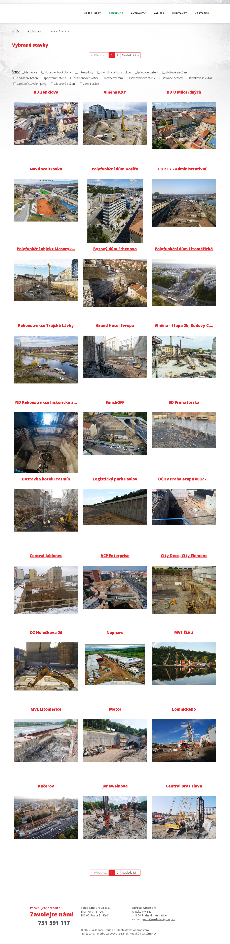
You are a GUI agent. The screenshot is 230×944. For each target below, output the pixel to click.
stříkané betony (172, 78)
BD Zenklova (46, 92)
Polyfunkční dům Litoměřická (184, 248)
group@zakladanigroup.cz (158, 919)
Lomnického (184, 709)
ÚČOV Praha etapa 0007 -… (183, 479)
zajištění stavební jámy (31, 84)
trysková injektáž (201, 78)
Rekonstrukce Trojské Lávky (46, 325)
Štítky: (16, 72)
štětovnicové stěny (142, 78)
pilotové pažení (148, 72)
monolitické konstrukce (116, 72)
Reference (116, 13)
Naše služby (92, 13)
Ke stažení (202, 13)
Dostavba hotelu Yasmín (46, 479)
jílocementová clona (58, 72)
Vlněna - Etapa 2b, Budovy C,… (184, 325)
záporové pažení (64, 84)
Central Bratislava (184, 786)
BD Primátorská (183, 402)
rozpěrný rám (114, 78)
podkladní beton (27, 78)
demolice (31, 72)
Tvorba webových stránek (112, 933)
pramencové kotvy (86, 78)
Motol (115, 709)
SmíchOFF (115, 402)
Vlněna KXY (115, 92)
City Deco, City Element (184, 555)
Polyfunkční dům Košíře (115, 169)
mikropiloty (86, 72)
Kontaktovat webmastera (133, 930)
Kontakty (179, 13)
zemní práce (91, 84)
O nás (33, 14)
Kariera (159, 13)
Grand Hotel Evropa (115, 325)
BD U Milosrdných (184, 92)
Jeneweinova (115, 786)
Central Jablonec (46, 555)
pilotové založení (176, 72)
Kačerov (46, 786)
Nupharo (115, 632)
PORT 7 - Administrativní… (183, 169)
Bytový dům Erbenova (115, 248)
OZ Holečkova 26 (46, 632)
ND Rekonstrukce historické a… (46, 402)
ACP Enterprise (115, 555)
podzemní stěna (55, 78)
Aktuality (138, 13)
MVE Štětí (183, 632)
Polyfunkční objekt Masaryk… (46, 248)
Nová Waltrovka (46, 169)
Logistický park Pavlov (115, 479)
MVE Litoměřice (46, 709)
